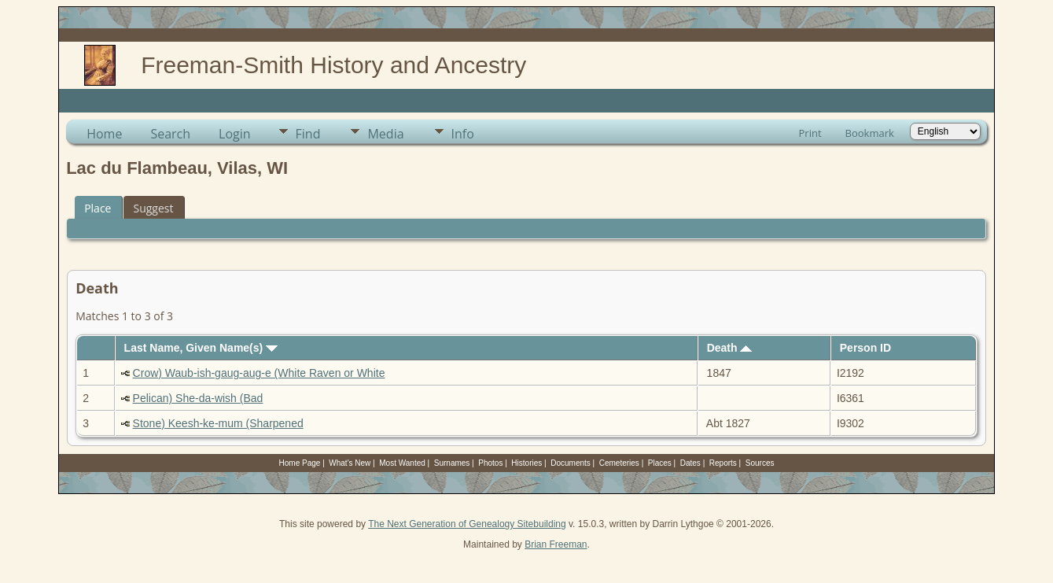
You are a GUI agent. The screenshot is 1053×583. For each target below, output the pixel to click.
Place (97, 208)
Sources (760, 463)
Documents (570, 463)
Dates (690, 463)
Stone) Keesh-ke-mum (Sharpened (218, 423)
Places (660, 463)
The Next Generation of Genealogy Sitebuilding (467, 523)
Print (810, 133)
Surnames (452, 463)
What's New (349, 463)
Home (104, 133)
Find (308, 133)
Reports (723, 463)
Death (730, 347)
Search (170, 133)
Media (385, 133)
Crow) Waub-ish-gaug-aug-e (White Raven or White (259, 373)
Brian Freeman (556, 544)
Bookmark (869, 133)
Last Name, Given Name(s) (201, 347)
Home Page (300, 463)
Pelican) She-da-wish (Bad (198, 398)
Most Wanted (402, 463)
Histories (526, 463)
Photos (490, 463)
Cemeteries (619, 463)
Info (462, 133)
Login (235, 133)
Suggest (153, 208)
